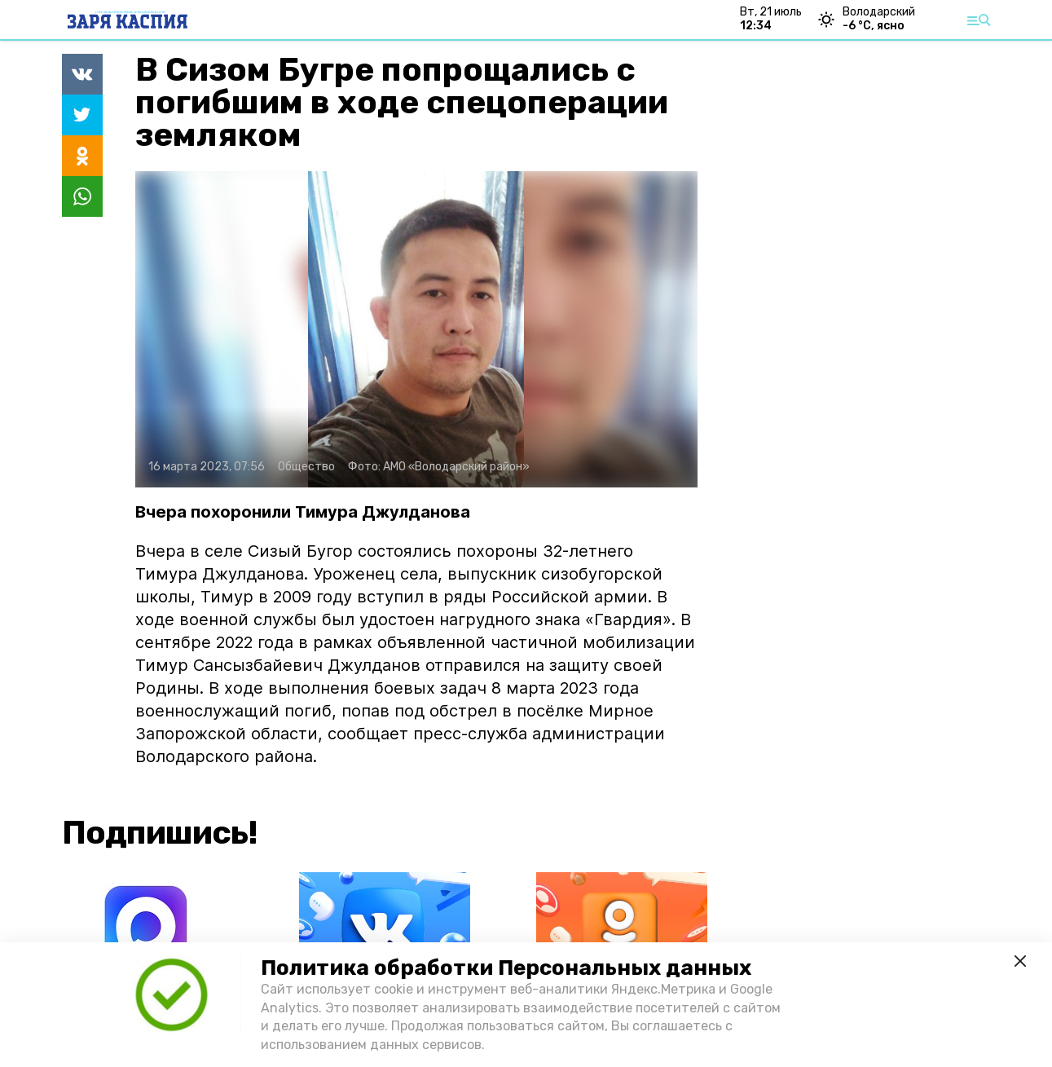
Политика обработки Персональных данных (506, 968)
